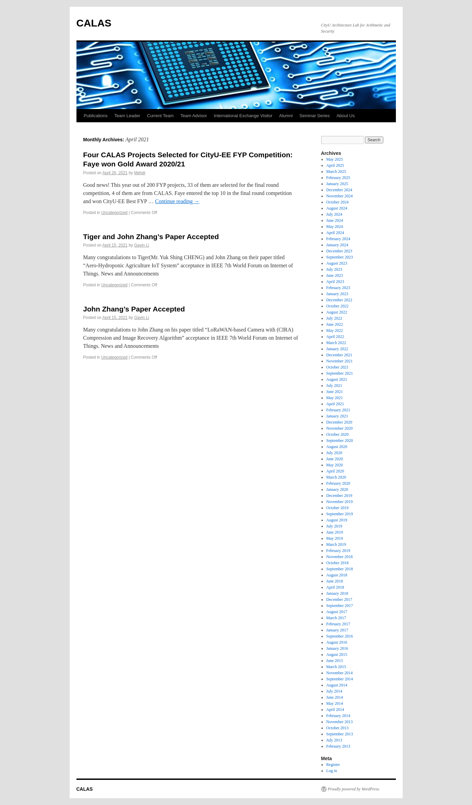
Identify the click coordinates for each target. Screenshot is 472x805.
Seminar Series (314, 115)
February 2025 (338, 177)
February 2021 (338, 410)
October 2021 (337, 367)
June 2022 (334, 324)
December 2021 (339, 355)
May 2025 (334, 159)
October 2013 (337, 728)
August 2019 (336, 520)
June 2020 (334, 459)
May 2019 (334, 538)
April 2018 (335, 587)
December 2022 (339, 300)
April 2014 (335, 709)
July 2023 (334, 269)
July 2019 (334, 526)
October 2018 (337, 562)
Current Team (160, 115)
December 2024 (339, 189)
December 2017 (339, 599)
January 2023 (337, 293)
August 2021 (336, 379)
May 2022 (334, 330)
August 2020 (336, 446)
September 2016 (339, 636)
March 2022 (336, 342)
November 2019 (339, 501)
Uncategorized (114, 212)
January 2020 (337, 489)
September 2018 (339, 569)
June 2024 (334, 220)
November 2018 (339, 556)
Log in (331, 770)
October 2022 (337, 306)
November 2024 (339, 196)
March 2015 (336, 666)
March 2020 (336, 477)
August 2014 (336, 685)
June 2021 (334, 391)
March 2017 (336, 617)
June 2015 (334, 660)
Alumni (286, 115)
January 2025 (337, 183)
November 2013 (339, 721)
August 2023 (336, 263)
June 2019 (334, 532)
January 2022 (337, 348)
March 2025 (336, 171)
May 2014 (334, 703)
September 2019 (339, 514)
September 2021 (339, 373)
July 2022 (334, 318)
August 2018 (336, 575)
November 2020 (339, 428)
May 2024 (334, 226)
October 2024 (337, 202)
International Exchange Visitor (243, 115)
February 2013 (338, 746)
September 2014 (339, 679)
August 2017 (336, 611)
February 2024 (338, 238)
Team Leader (127, 115)
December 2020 (339, 422)
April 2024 (335, 232)
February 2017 (338, 624)
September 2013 (339, 734)
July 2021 (334, 385)
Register (333, 764)
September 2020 (339, 440)
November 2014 (339, 672)
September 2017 (339, 605)
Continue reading (177, 201)
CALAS (93, 23)
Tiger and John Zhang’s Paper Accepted (151, 236)
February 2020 (338, 483)
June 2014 (334, 697)
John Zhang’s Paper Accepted (134, 309)
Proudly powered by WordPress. (354, 789)
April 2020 (335, 471)
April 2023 (335, 281)
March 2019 (336, 544)
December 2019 (339, 495)
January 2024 (337, 245)
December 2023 (339, 251)
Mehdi (139, 173)
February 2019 (338, 550)
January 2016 (337, 648)
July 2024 (334, 214)
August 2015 (336, 654)
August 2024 (336, 208)
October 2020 (337, 434)
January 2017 (337, 630)
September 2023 (339, 257)
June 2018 (334, 581)
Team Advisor (193, 115)
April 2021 (335, 403)
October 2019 (337, 507)
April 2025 (335, 165)
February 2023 (338, 287)
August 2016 (336, 642)
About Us (345, 115)
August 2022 (336, 312)
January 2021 (337, 416)
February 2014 (338, 715)
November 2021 (339, 361)
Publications (96, 115)
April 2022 (335, 336)
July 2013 (334, 740)
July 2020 (334, 452)
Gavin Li (141, 245)
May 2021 (334, 397)
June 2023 (334, 275)
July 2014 (334, 691)
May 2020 (334, 465)
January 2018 (337, 593)
